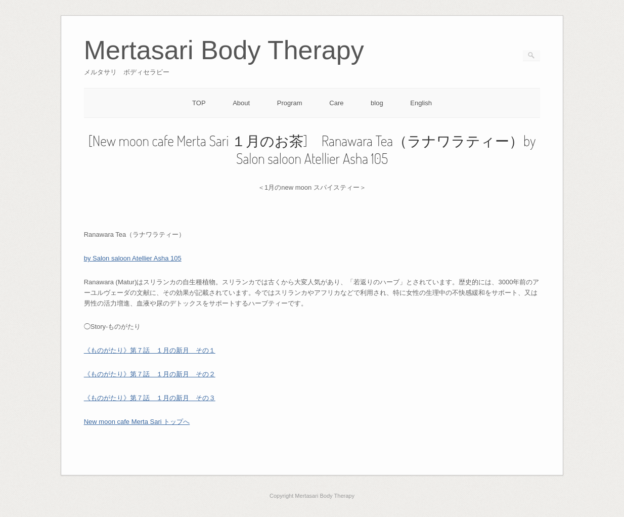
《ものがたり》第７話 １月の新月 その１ (149, 350)
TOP (199, 103)
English (421, 103)
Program (289, 103)
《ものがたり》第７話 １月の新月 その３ (149, 398)
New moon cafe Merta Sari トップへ (137, 421)
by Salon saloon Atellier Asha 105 (133, 258)
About (241, 103)
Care (336, 103)
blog (377, 103)
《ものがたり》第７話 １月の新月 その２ (149, 374)
